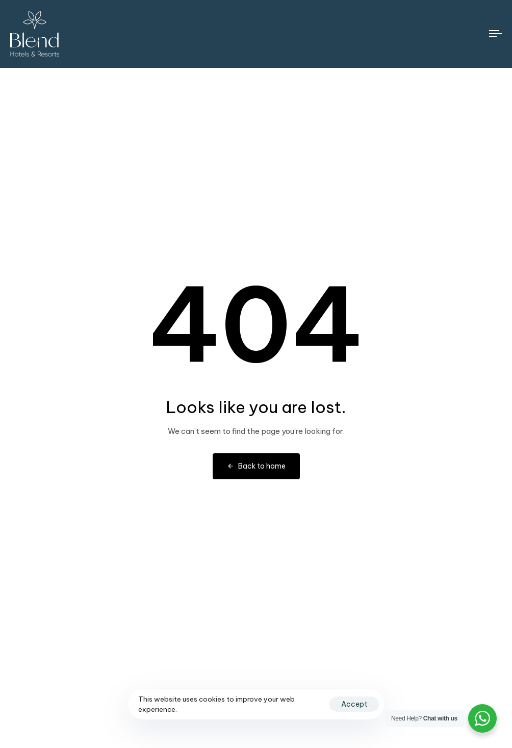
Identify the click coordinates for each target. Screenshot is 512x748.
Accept (354, 704)
